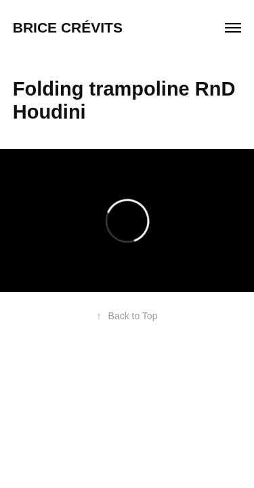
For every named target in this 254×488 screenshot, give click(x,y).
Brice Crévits (70, 27)
